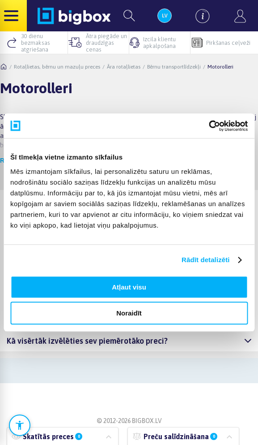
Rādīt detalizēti (205, 260)
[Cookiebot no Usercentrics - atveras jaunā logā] (208, 126)
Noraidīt (129, 313)
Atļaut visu (129, 287)
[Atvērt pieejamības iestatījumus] (19, 425)
